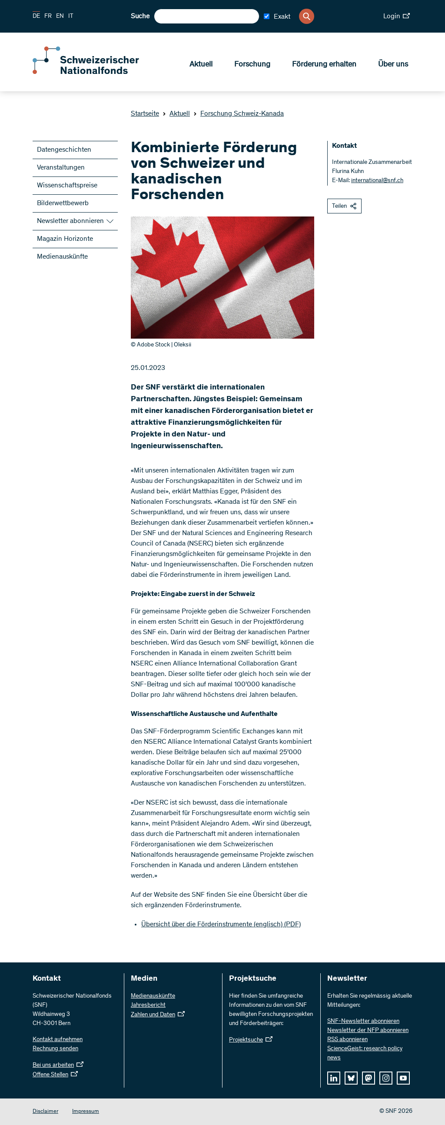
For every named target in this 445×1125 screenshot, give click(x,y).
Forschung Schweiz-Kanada (238, 113)
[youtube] (403, 1078)
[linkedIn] (333, 1078)
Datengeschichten (64, 149)
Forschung (252, 66)
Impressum (85, 1112)
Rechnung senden (55, 1049)
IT (70, 16)
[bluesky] (351, 1078)
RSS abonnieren (347, 1040)
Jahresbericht (148, 1005)
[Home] (96, 73)
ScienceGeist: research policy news (364, 1053)
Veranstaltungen (61, 167)
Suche (140, 16)
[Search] (306, 16)
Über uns (393, 66)
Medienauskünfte (62, 256)
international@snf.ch (377, 181)
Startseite (145, 113)
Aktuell (201, 66)
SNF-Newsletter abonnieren (363, 1021)
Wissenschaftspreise (67, 185)
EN (60, 16)
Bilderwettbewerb (63, 203)
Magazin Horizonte (65, 239)
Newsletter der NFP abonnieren (367, 1031)
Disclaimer (45, 1112)
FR (48, 16)
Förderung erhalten (324, 66)
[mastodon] (368, 1078)
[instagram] (385, 1078)
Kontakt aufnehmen (58, 1040)
